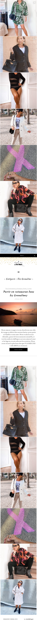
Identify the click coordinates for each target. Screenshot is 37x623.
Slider (25, 288)
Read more (18, 349)
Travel (29, 288)
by (29, 619)
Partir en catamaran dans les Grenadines (18, 293)
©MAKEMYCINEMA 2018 (10, 619)
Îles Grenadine (11, 288)
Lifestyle (19, 288)
